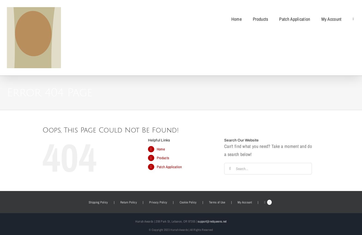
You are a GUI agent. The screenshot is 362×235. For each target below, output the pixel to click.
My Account (245, 202)
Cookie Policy (188, 202)
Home (161, 149)
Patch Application (169, 166)
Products (163, 157)
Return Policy (128, 202)
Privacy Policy (158, 202)
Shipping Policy (98, 202)
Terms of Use (217, 202)
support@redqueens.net (212, 221)
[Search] (230, 168)
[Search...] (268, 168)
